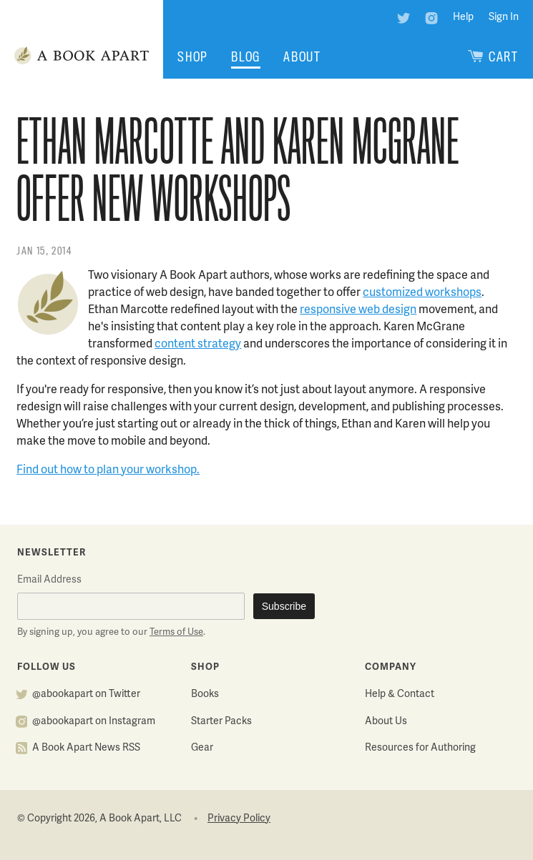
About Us (386, 722)
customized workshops (422, 293)
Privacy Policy (238, 819)
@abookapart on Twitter (86, 694)
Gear (202, 748)
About (302, 56)
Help (463, 17)
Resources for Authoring (420, 748)
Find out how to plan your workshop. (108, 470)
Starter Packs (221, 722)
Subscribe (284, 606)
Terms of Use (176, 632)
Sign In (504, 17)
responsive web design (358, 310)
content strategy (198, 344)
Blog (245, 56)
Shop (192, 56)
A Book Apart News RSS (86, 748)
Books (205, 694)
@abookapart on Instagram (93, 722)
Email (49, 580)
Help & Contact (399, 694)
